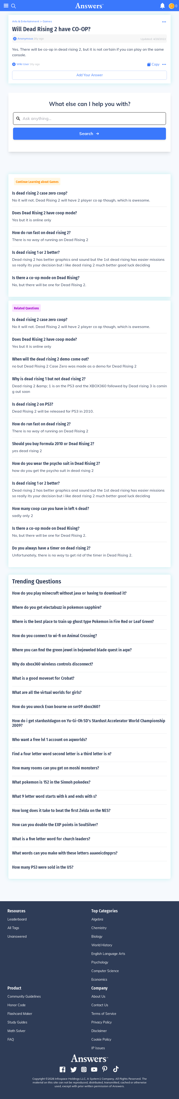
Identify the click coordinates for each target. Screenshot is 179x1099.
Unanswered (17, 936)
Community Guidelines (24, 996)
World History (101, 945)
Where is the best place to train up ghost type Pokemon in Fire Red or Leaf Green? (83, 621)
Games (47, 21)
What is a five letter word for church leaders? (51, 838)
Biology (96, 936)
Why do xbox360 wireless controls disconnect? (52, 664)
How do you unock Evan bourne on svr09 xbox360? (56, 706)
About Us (98, 996)
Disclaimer (99, 1031)
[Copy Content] (153, 64)
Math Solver (16, 1031)
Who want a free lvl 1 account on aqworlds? (49, 739)
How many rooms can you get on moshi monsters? (55, 768)
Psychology (99, 962)
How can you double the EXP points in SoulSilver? (55, 824)
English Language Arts (108, 954)
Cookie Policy (101, 1039)
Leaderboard (17, 919)
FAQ (10, 1039)
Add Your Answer (89, 75)
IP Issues (98, 1048)
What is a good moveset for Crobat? (43, 678)
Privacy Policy (101, 1022)
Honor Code (16, 1005)
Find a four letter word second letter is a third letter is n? (61, 753)
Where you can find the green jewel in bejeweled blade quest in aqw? (72, 649)
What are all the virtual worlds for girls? (47, 692)
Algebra (97, 919)
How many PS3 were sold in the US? (42, 867)
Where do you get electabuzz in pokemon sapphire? (56, 607)
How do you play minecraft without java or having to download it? (69, 593)
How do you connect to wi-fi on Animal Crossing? (54, 635)
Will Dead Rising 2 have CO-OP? (51, 29)
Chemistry (99, 928)
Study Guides (17, 1022)
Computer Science (105, 971)
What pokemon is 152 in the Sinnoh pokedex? (51, 782)
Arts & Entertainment (25, 21)
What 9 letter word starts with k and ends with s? (54, 796)
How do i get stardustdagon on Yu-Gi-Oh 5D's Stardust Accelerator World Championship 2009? (88, 723)
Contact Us (99, 1005)
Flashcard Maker (19, 1014)
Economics (99, 979)
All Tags (13, 928)
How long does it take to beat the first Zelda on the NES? (61, 810)
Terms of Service (103, 1014)
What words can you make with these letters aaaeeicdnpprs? (64, 853)
